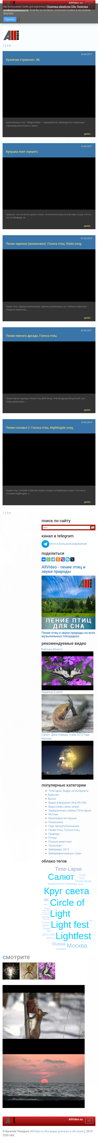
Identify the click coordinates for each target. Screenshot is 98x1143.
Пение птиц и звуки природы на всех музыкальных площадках (68, 634)
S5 (48, 911)
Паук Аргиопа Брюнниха (63, 826)
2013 (46, 913)
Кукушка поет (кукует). (22, 151)
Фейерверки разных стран (65, 853)
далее (87, 134)
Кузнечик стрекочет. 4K (23, 59)
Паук (44, 911)
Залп (91, 920)
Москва (53, 814)
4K (46, 899)
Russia (58, 943)
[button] (46, 602)
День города (78, 884)
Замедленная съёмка (60, 883)
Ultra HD (48, 934)
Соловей (61, 948)
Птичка (46, 922)
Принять (10, 19)
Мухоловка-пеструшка (62, 818)
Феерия (50, 938)
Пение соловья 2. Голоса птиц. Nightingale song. (40, 427)
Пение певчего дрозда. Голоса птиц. (31, 336)
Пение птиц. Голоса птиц (64, 830)
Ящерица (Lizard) (52, 692)
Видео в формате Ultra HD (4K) (67, 802)
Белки (52, 798)
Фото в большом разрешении (68, 543)
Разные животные (60, 841)
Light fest (70, 924)
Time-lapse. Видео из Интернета (68, 791)
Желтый (46, 919)
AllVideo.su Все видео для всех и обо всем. (57, 1131)
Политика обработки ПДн (61, 6)
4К (54, 938)
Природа (53, 834)
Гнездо (46, 909)
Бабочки (53, 794)
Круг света (66, 891)
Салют (61, 877)
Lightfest (73, 936)
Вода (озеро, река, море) (63, 806)
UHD (82, 875)
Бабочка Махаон (52, 649)
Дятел (49, 931)
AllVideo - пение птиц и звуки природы (63, 569)
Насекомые (55, 822)
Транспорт (55, 845)
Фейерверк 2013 (58, 849)
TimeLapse (83, 881)
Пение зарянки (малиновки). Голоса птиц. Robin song (43, 243)
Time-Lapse (68, 869)
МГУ (45, 905)
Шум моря (46, 917)
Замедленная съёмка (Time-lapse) (69, 810)
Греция (82, 878)
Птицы (52, 837)
